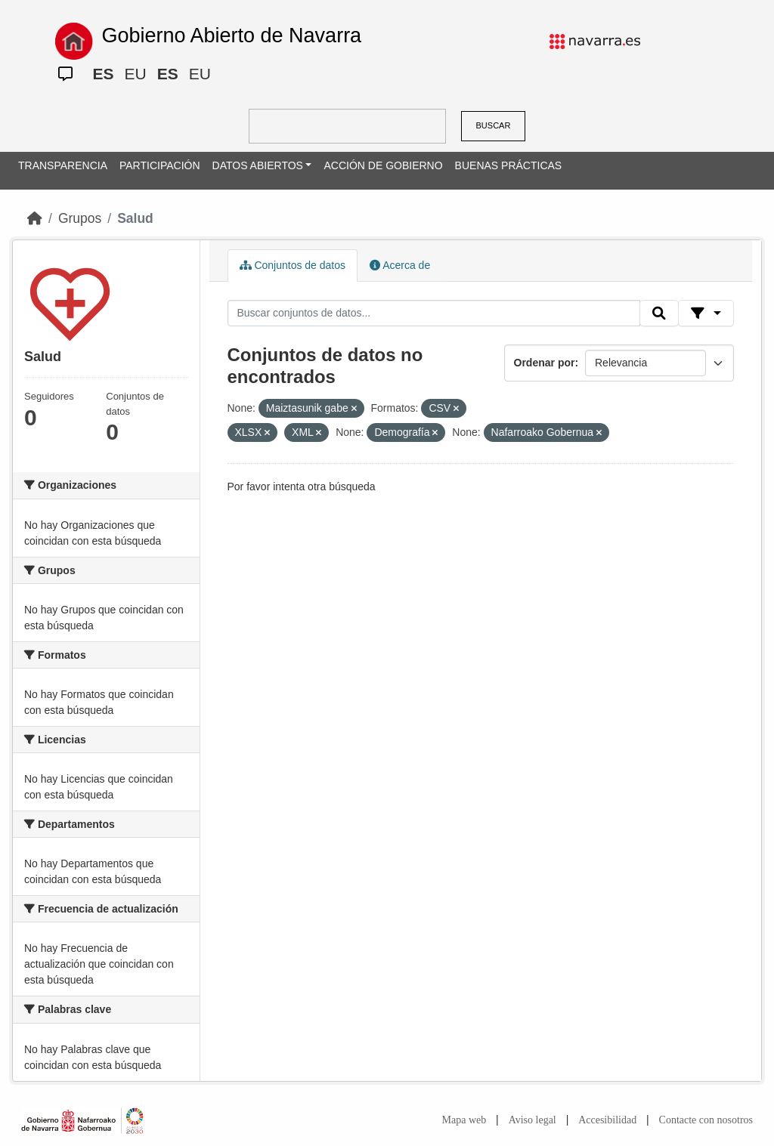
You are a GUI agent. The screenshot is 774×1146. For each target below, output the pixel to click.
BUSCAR (493, 125)
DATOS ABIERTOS (257, 165)
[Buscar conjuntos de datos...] (434, 313)
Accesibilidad (607, 1120)
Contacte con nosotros (706, 1120)
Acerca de (400, 265)
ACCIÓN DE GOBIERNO (383, 165)
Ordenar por (544, 363)
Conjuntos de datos (293, 265)
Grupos (79, 218)
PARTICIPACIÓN (159, 165)
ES (102, 73)
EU (135, 73)
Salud (135, 218)
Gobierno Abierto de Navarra (231, 35)
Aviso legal (532, 1120)
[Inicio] (34, 218)
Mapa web (464, 1120)
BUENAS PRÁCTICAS (508, 165)
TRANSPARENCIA (62, 165)
